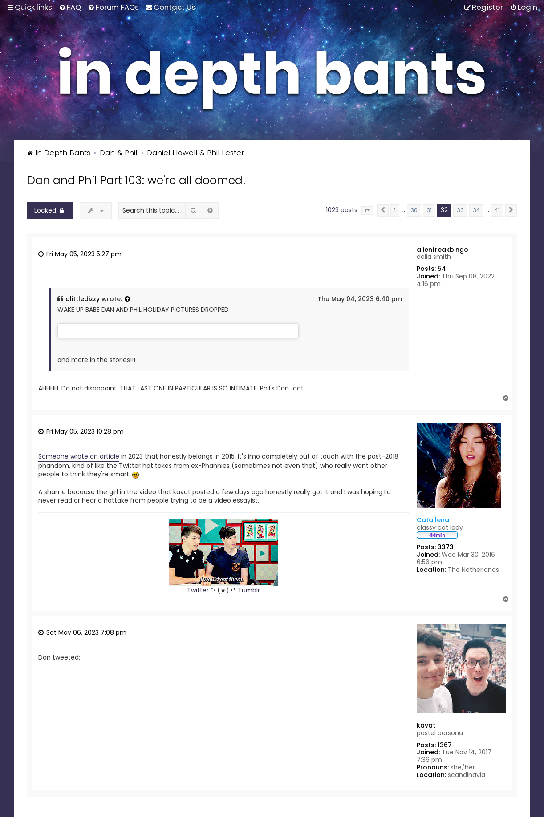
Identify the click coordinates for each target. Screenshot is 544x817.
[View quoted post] (128, 299)
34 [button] (476, 210)
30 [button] (414, 210)
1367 (445, 745)
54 (442, 269)
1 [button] (395, 210)
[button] (367, 210)
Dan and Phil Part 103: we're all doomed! (136, 180)
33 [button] (460, 210)
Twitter (198, 590)
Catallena (433, 519)
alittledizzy (82, 299)
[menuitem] (70, 7)
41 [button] (497, 210)
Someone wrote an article (78, 456)
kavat (426, 725)
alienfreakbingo (442, 250)
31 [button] (429, 210)
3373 (446, 547)
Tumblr (249, 590)
